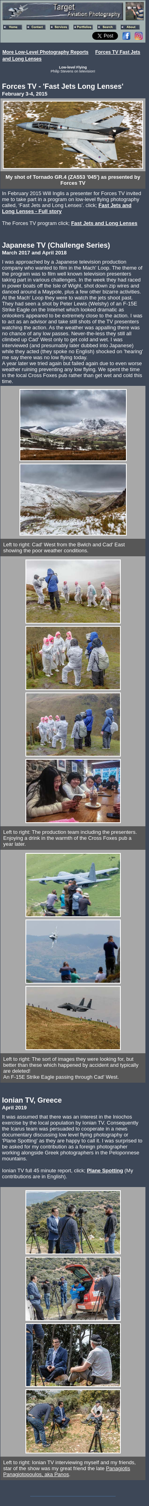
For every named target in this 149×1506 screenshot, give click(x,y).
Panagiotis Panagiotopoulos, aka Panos (66, 1471)
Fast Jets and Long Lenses (104, 223)
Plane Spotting (105, 1171)
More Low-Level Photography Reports (45, 52)
